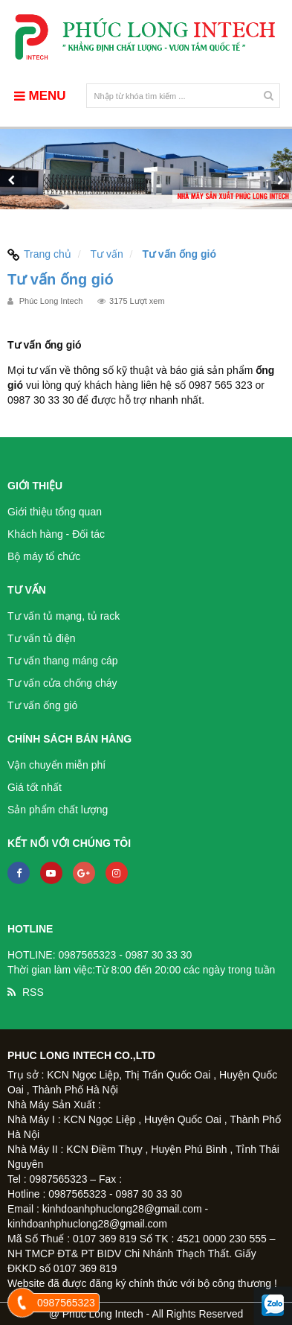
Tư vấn (106, 254)
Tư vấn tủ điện (41, 638)
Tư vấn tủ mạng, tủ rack (63, 616)
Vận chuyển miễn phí (56, 765)
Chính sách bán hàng (69, 739)
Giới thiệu (34, 486)
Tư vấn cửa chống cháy (62, 683)
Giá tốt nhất (34, 787)
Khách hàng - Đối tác (56, 534)
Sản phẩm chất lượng (57, 810)
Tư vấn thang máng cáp (62, 661)
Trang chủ (39, 254)
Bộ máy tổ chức (43, 556)
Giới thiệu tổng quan (54, 512)
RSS (33, 992)
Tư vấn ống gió (42, 705)
